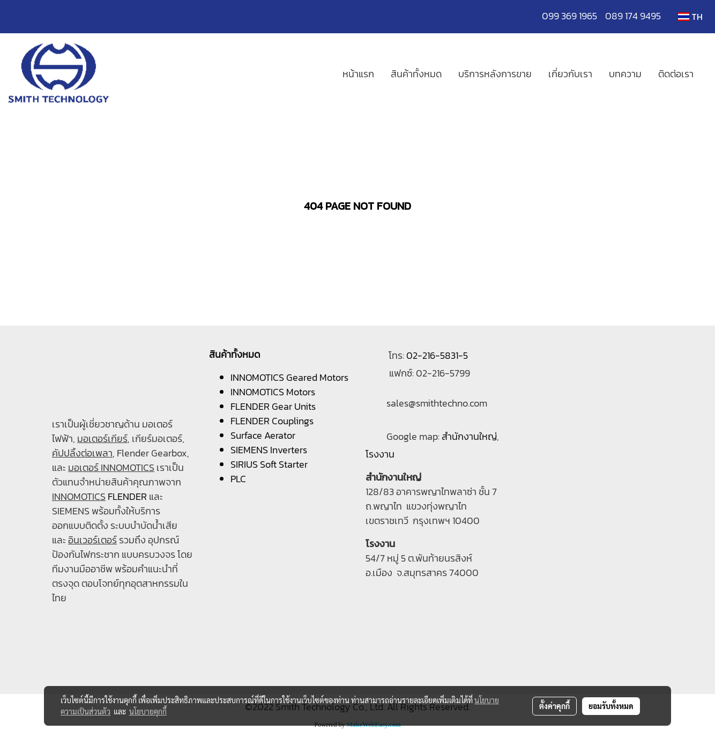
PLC (238, 478)
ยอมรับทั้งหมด (611, 706)
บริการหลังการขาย (495, 74)
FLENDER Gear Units (273, 406)
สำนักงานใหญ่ (469, 436)
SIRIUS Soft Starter (269, 464)
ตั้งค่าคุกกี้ (554, 706)
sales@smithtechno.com (436, 403)
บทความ (625, 74)
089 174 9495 (633, 16)
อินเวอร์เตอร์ (92, 540)
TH (690, 16)
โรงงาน (380, 454)
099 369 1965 (573, 16)
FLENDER (127, 496)
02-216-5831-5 (437, 355)
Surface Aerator (262, 435)
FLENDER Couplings (272, 421)
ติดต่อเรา (676, 74)
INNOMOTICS (79, 496)
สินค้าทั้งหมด (416, 74)
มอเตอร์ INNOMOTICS (111, 467)
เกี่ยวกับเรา (570, 74)
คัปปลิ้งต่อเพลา (82, 453)
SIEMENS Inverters (268, 450)
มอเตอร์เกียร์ (102, 438)
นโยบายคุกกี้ (148, 711)
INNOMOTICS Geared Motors (289, 377)
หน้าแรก (358, 74)
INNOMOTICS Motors (272, 392)
